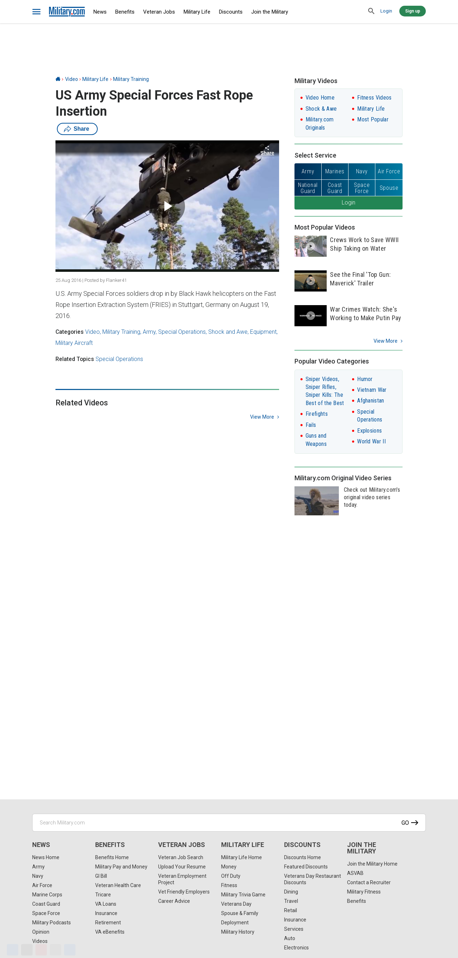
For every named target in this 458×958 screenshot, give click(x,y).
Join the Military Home (372, 864)
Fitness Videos (374, 97)
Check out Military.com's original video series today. (372, 497)
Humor (365, 379)
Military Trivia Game (243, 894)
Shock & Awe (321, 108)
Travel (291, 901)
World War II (371, 441)
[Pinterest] (41, 950)
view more (262, 416)
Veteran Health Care (118, 885)
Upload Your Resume (182, 867)
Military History (237, 932)
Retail (290, 910)
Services (293, 929)
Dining (291, 892)
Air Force (42, 885)
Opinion (40, 932)
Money (229, 867)
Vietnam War (371, 389)
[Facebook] (12, 950)
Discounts (231, 12)
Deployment (235, 922)
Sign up (412, 11)
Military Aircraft (74, 343)
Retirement (108, 922)
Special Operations (182, 331)
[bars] (37, 11)
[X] (27, 950)
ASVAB (355, 873)
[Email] (55, 950)
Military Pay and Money (121, 867)
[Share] (70, 950)
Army (149, 331)
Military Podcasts (51, 922)
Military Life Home (241, 857)
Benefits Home (112, 857)
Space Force (46, 913)
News (100, 12)
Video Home (320, 97)
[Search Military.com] (229, 823)
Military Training (131, 79)
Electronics (296, 947)
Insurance (106, 913)
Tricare (103, 894)
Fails (311, 425)
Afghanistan (370, 400)
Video (71, 79)
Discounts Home (302, 857)
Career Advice (174, 901)
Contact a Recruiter (369, 882)
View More (386, 340)
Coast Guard (46, 904)
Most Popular (373, 119)
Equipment (263, 331)
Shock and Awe (228, 331)
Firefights (317, 413)
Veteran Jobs (159, 12)
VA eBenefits (110, 932)
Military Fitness (364, 892)
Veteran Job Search (180, 857)
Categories (69, 331)
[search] (371, 11)
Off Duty (230, 876)
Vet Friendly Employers (184, 892)
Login (386, 11)
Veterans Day (236, 904)
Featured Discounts (306, 867)
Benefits (125, 12)
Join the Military (269, 12)
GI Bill (101, 876)
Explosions (369, 430)
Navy (37, 876)
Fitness (229, 885)
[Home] (57, 79)
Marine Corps (47, 894)
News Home (45, 857)
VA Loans (105, 904)
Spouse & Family (239, 913)
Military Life (197, 12)
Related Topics (74, 359)
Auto (289, 938)
